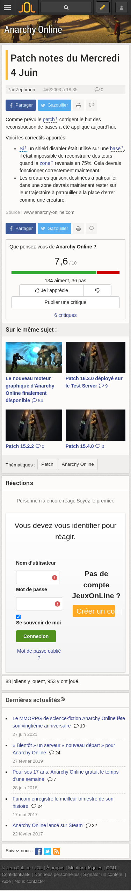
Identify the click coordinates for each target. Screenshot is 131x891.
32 (91, 825)
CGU (111, 867)
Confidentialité (16, 874)
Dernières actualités (33, 700)
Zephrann (25, 89)
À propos (55, 867)
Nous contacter (30, 881)
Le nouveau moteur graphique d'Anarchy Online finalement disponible (30, 389)
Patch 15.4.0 (85, 446)
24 (54, 752)
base (115, 148)
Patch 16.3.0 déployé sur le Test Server (94, 382)
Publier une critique (66, 302)
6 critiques (65, 315)
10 (79, 726)
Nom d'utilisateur (36, 563)
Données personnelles (57, 874)
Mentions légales (85, 867)
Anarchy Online (33, 29)
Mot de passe (31, 589)
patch (49, 119)
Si (22, 148)
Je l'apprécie (51, 290)
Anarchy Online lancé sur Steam (48, 825)
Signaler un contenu (103, 874)
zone (45, 163)
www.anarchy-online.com (49, 212)
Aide (6, 881)
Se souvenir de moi (38, 622)
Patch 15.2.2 (25, 446)
